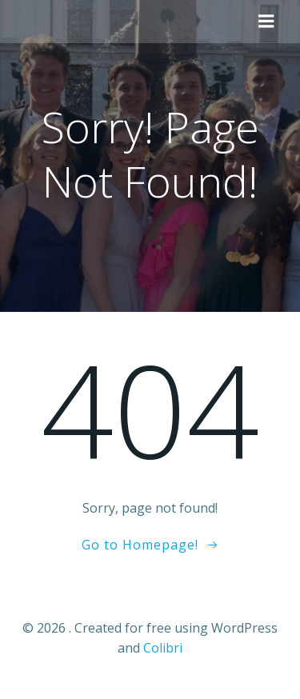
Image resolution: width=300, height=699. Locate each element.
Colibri (162, 648)
